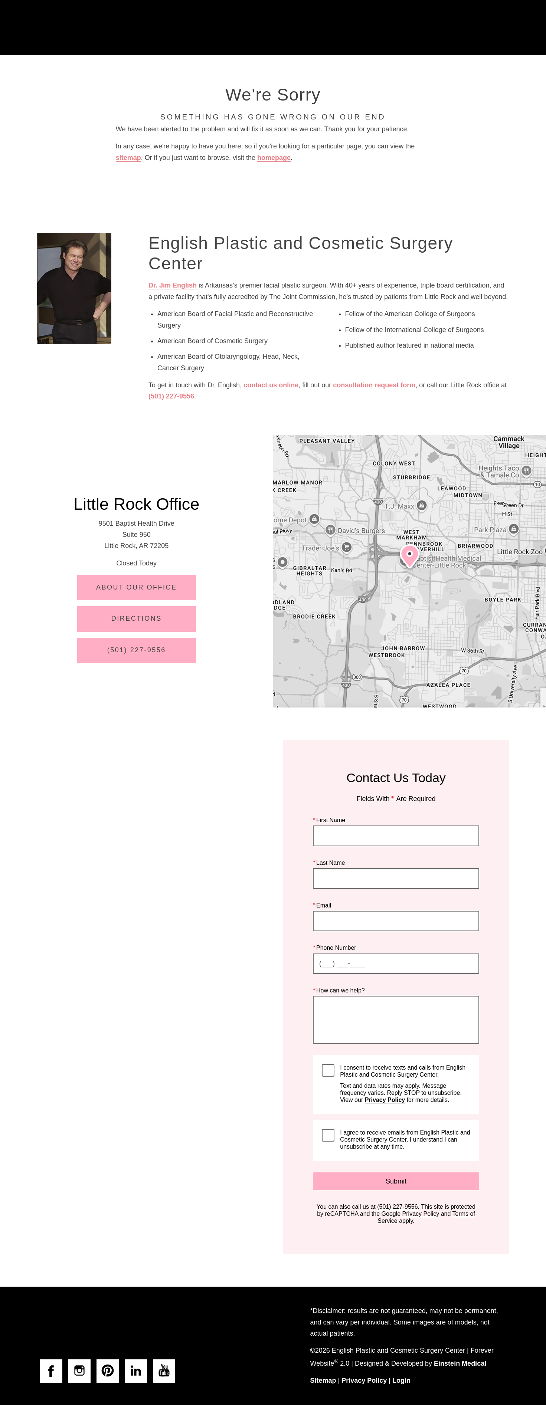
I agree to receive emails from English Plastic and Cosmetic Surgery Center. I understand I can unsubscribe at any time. (405, 1139)
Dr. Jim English (172, 285)
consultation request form (374, 385)
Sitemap (323, 1380)
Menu (491, 27)
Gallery (294, 28)
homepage (274, 157)
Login (401, 1380)
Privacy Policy (385, 1100)
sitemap (128, 157)
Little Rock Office (136, 504)
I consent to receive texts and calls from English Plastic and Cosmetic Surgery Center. (405, 1083)
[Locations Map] (409, 571)
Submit (396, 1181)
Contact (445, 28)
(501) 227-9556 (171, 396)
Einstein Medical (460, 1363)
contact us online (270, 385)
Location (399, 28)
